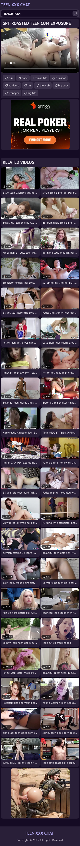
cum (10, 78)
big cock (63, 85)
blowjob (45, 85)
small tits (41, 78)
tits (29, 85)
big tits (32, 93)
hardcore (13, 85)
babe (25, 78)
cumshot (61, 78)
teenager (13, 93)
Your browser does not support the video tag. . (40, 50)
